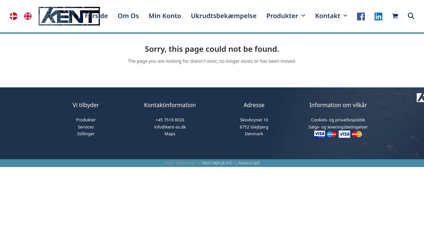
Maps (170, 134)
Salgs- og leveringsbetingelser (338, 127)
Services (86, 127)
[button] (411, 16)
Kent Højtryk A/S (217, 163)
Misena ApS (249, 163)
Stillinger (86, 134)
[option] (29, 16)
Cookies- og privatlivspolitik (338, 120)
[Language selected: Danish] (24, 16)
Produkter (86, 120)
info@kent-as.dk (170, 127)
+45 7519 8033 (170, 120)
